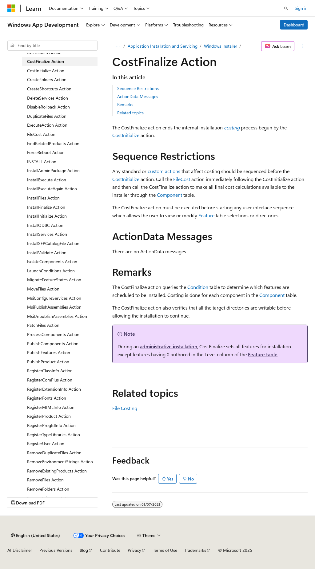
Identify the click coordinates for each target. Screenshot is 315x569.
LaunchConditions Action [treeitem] (51, 271)
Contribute (110, 550)
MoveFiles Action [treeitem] (43, 289)
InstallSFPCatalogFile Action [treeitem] (53, 243)
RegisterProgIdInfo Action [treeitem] (51, 425)
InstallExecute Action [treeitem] (46, 180)
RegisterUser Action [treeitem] (45, 443)
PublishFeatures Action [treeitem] (48, 352)
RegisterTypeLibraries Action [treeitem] (53, 434)
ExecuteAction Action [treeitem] (47, 125)
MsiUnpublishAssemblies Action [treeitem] (57, 316)
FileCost (181, 179)
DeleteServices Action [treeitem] (47, 98)
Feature (206, 215)
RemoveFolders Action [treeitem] (48, 489)
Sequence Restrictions (138, 88)
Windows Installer (220, 46)
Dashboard (294, 25)
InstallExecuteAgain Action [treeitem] (52, 189)
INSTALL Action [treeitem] (41, 161)
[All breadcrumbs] (117, 46)
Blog (84, 550)
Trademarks (195, 550)
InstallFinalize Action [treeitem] (46, 207)
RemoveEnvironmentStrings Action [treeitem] (60, 461)
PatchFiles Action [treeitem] (43, 325)
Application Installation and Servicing (162, 46)
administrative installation (168, 346)
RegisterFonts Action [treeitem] (46, 398)
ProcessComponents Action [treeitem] (53, 334)
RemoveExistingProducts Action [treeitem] (57, 471)
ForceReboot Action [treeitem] (46, 152)
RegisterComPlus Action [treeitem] (49, 380)
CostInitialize (125, 135)
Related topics (130, 113)
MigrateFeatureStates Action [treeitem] (54, 280)
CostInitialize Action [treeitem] (45, 70)
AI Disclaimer (19, 550)
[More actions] (302, 46)
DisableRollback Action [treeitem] (48, 107)
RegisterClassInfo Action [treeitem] (50, 370)
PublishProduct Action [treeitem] (48, 362)
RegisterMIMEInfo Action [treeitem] (50, 407)
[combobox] (52, 45)
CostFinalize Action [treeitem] (45, 61)
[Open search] (286, 8)
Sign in (301, 8)
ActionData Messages (137, 96)
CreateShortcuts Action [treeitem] (49, 89)
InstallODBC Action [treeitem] (45, 225)
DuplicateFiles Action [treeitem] (46, 116)
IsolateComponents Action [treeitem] (52, 261)
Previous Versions (55, 550)
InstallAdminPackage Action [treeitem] (53, 170)
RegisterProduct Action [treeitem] (49, 416)
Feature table (262, 354)
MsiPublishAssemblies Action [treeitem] (54, 307)
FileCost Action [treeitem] (41, 134)
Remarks (125, 104)
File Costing (124, 408)
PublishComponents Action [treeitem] (52, 343)
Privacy (134, 550)
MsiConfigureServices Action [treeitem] (54, 298)
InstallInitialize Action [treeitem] (47, 216)
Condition (197, 287)
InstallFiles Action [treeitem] (43, 198)
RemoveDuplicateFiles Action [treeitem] (54, 453)
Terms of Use (165, 550)
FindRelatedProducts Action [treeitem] (53, 143)
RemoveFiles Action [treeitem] (45, 480)
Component (169, 195)
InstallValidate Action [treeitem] (46, 252)
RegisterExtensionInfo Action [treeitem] (54, 389)
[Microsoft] (11, 8)
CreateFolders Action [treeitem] (46, 79)
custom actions (164, 171)
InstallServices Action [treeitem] (47, 234)
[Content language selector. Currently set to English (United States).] (35, 535)
